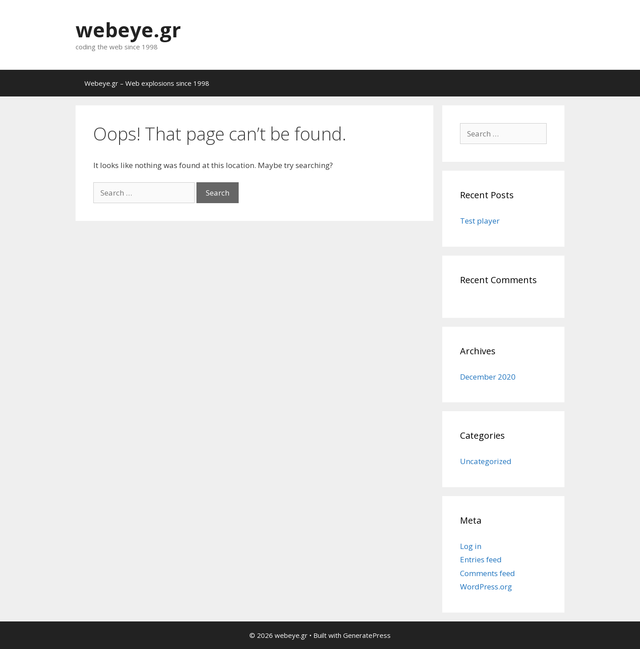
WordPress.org (486, 586)
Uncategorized (486, 461)
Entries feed (481, 559)
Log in (470, 546)
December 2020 (488, 377)
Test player (480, 221)
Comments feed (487, 573)
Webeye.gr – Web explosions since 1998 (146, 83)
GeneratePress (367, 635)
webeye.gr (128, 29)
